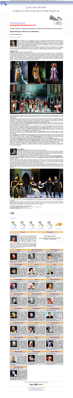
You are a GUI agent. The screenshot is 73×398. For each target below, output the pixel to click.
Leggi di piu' (58, 0)
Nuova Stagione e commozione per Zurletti (54, 265)
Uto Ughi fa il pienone (14, 309)
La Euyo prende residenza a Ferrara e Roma (50, 233)
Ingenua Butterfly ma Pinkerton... (16, 265)
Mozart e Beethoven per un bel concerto (35, 265)
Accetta (62, 0)
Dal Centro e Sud (41, 228)
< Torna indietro (13, 218)
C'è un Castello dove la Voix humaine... (35, 295)
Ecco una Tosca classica (14, 233)
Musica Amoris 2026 (31, 324)
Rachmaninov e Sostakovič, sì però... (17, 251)
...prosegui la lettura (13, 248)
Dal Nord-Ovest (14, 228)
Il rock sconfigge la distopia (15, 295)
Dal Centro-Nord (32, 228)
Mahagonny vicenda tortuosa (33, 352)
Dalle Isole (50, 228)
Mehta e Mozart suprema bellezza (34, 338)
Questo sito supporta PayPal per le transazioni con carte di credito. (36, 382)
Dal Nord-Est (23, 228)
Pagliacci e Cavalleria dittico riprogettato (53, 309)
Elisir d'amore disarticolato (51, 280)
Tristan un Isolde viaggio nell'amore (16, 338)
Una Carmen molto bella (50, 352)
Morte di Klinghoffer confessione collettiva (35, 251)
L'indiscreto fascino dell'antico (33, 280)
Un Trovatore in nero (31, 309)
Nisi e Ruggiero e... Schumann (51, 251)
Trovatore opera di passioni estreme (16, 368)
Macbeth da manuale (14, 324)
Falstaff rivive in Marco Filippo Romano (17, 280)
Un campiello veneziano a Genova (52, 295)
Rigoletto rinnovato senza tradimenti (52, 338)
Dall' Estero (59, 228)
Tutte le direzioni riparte (50, 324)
